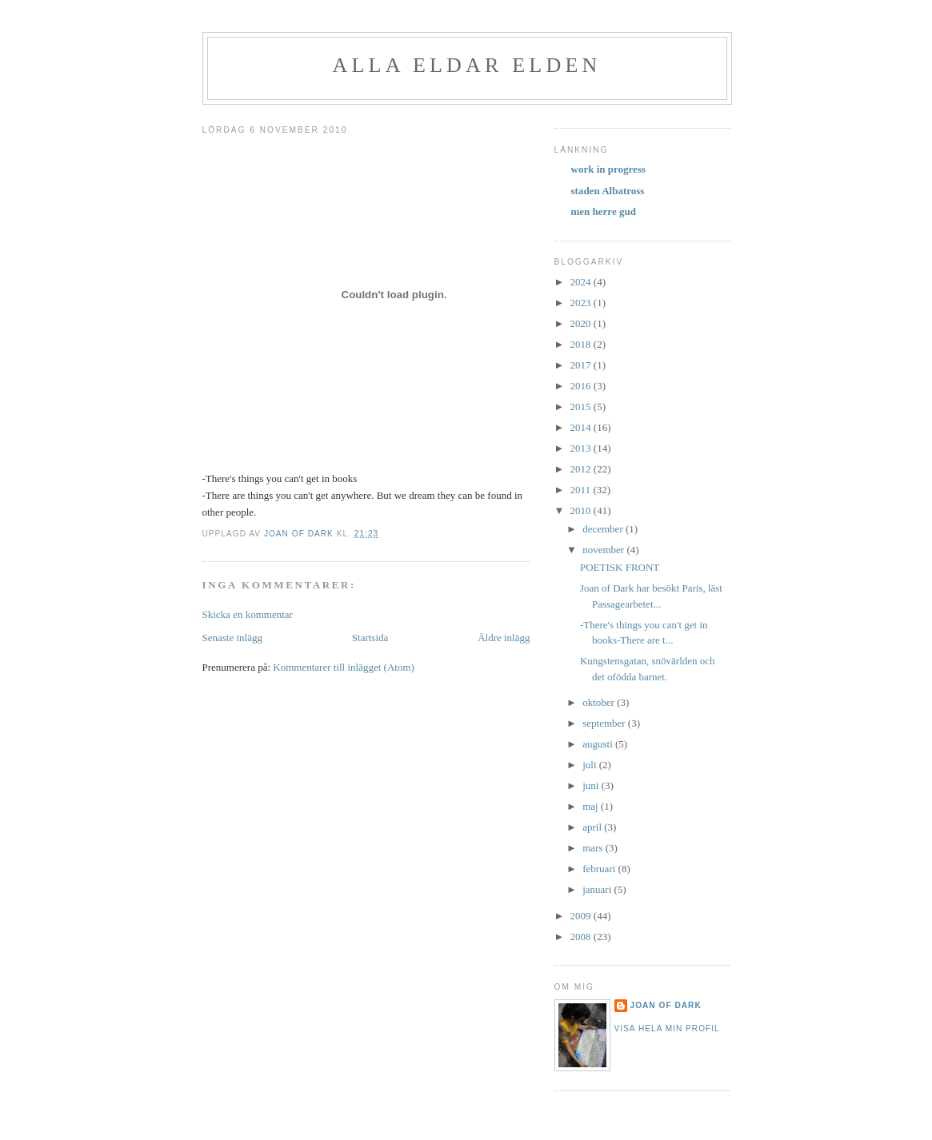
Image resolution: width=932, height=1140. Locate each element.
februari (600, 869)
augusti (598, 744)
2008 (582, 937)
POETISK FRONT (619, 567)
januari (598, 889)
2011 (582, 490)
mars (594, 848)
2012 (582, 469)
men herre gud (603, 211)
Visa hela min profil (667, 1028)
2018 (582, 344)
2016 (582, 386)
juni (591, 785)
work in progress (608, 169)
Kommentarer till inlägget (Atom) (343, 667)
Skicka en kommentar (247, 614)
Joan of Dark (666, 1005)
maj (591, 806)
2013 (582, 448)
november (604, 550)
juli (590, 765)
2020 (582, 323)
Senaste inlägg (232, 638)
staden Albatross (608, 191)
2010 (582, 510)
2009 (582, 916)
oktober (599, 702)
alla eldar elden (467, 65)
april (593, 827)
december (604, 529)
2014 (582, 427)
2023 (582, 303)
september (605, 723)
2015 (582, 407)
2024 (582, 282)
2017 (582, 365)
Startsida (370, 638)
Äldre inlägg (504, 638)
